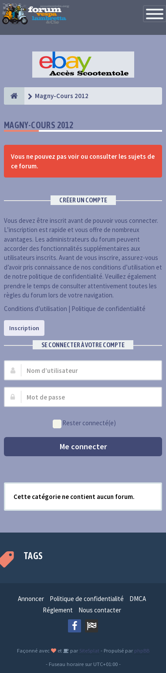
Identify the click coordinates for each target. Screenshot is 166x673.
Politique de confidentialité (108, 308)
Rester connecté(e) (84, 423)
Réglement (58, 610)
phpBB (141, 650)
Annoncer (31, 598)
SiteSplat (88, 650)
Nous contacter (99, 610)
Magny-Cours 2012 (38, 125)
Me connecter (83, 446)
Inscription (24, 328)
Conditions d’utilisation (35, 308)
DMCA (137, 598)
